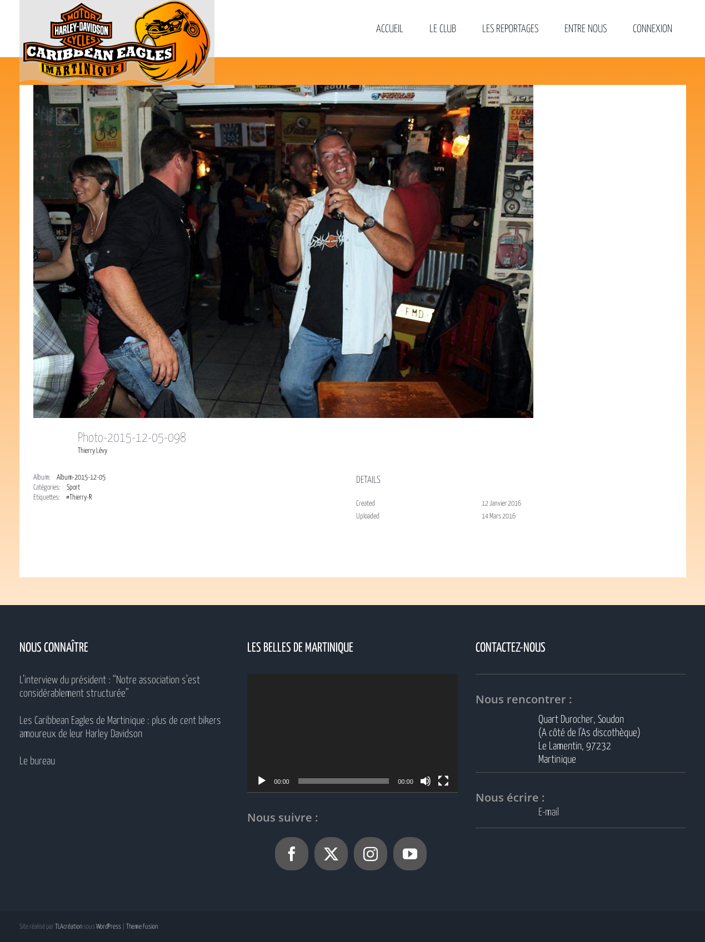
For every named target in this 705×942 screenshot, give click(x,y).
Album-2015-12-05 (81, 477)
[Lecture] (261, 781)
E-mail (548, 812)
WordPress (108, 926)
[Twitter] (331, 853)
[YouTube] (410, 853)
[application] (352, 733)
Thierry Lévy (92, 451)
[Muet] (425, 781)
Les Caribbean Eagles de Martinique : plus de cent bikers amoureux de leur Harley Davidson (120, 727)
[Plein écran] (443, 781)
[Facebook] (291, 853)
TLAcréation (68, 926)
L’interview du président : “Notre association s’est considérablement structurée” (109, 687)
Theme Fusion (142, 926)
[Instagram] (370, 853)
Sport (73, 487)
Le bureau (37, 761)
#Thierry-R (79, 497)
